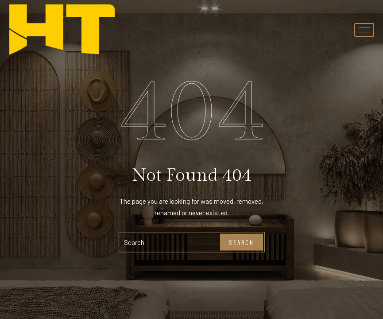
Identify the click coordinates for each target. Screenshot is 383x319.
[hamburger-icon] (364, 30)
